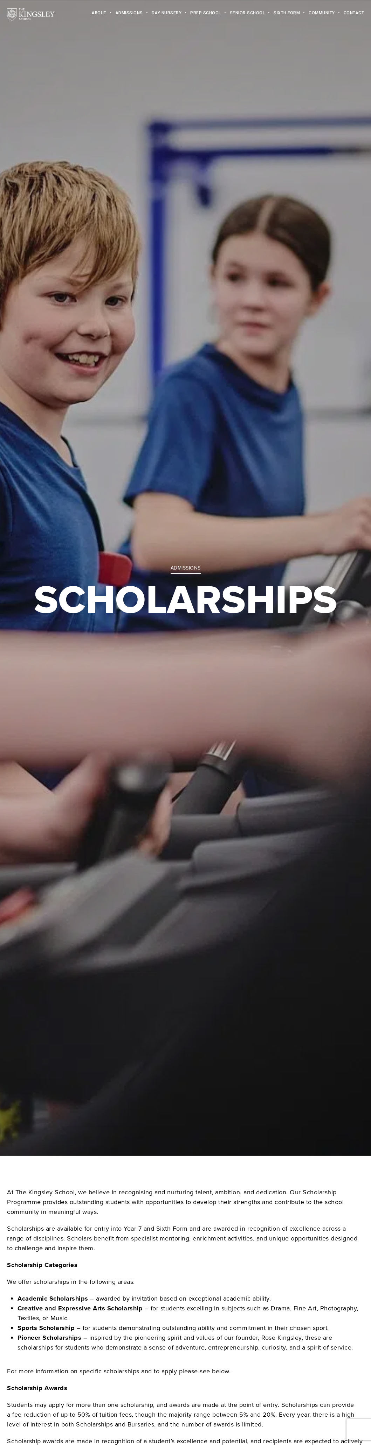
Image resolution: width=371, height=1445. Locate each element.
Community (322, 14)
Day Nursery (167, 14)
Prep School (205, 14)
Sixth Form (287, 14)
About (99, 14)
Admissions (129, 14)
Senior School (247, 14)
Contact (354, 14)
